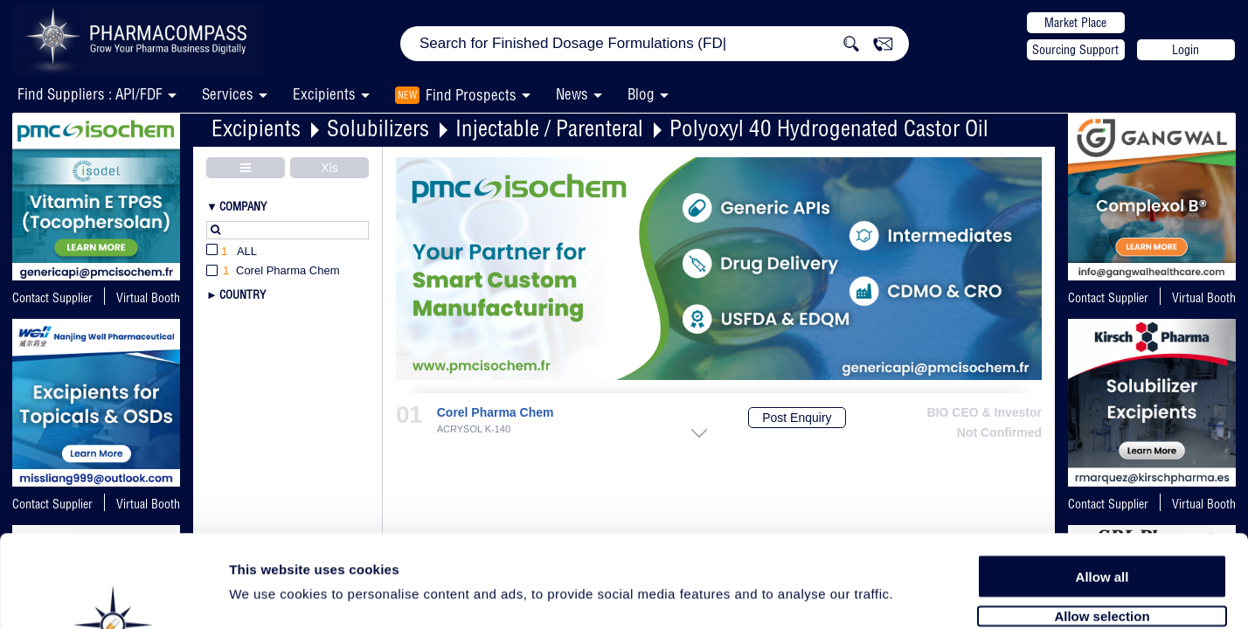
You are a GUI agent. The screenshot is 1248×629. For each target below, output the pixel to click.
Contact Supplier (52, 298)
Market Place (1075, 23)
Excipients (256, 128)
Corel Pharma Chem (495, 412)
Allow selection (1101, 522)
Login (1185, 50)
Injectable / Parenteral (549, 128)
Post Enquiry (796, 418)
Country (242, 294)
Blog (641, 94)
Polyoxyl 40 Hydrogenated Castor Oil (828, 128)
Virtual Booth (1204, 298)
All (231, 252)
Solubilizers (378, 128)
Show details (917, 595)
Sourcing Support (1075, 50)
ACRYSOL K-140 (473, 429)
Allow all (1102, 482)
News (572, 94)
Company (243, 206)
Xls (329, 168)
